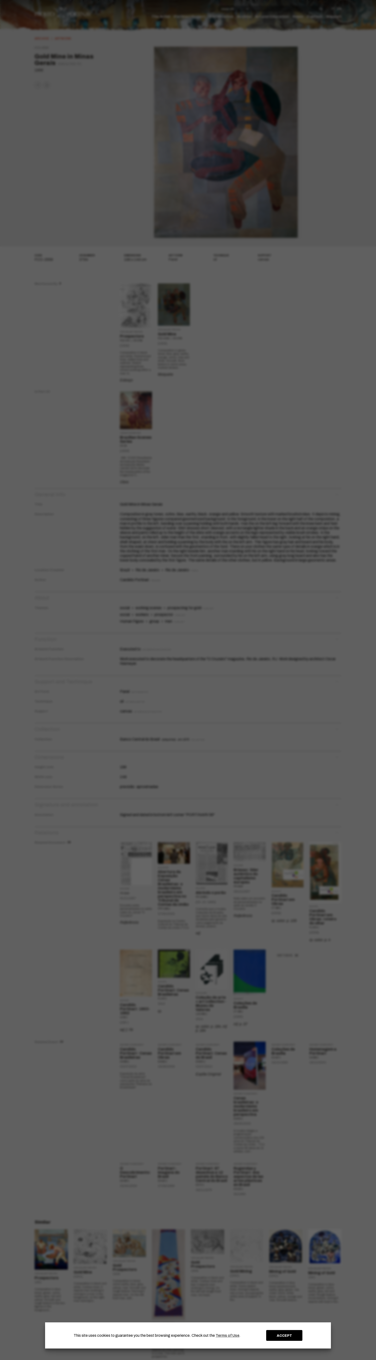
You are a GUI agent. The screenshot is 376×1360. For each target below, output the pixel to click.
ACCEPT (284, 1335)
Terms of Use (227, 1335)
